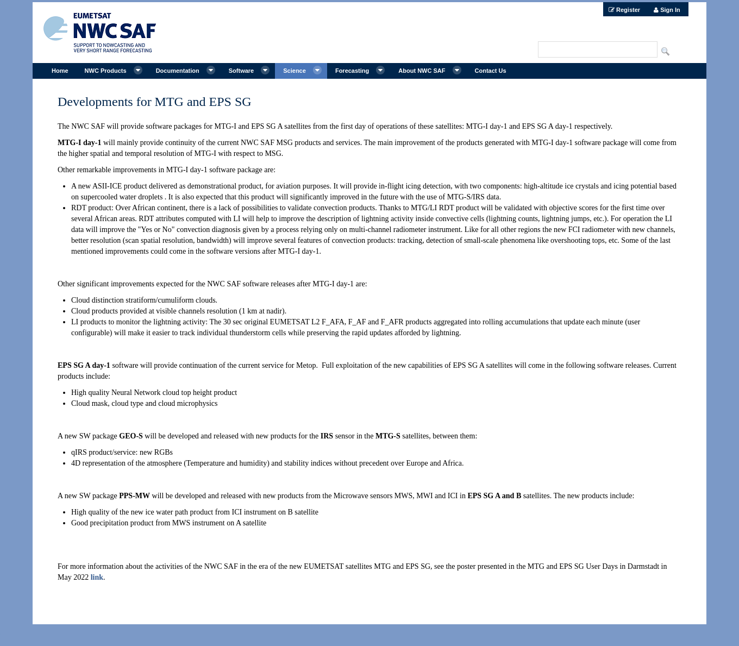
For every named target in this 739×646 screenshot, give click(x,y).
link (97, 577)
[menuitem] (624, 9)
